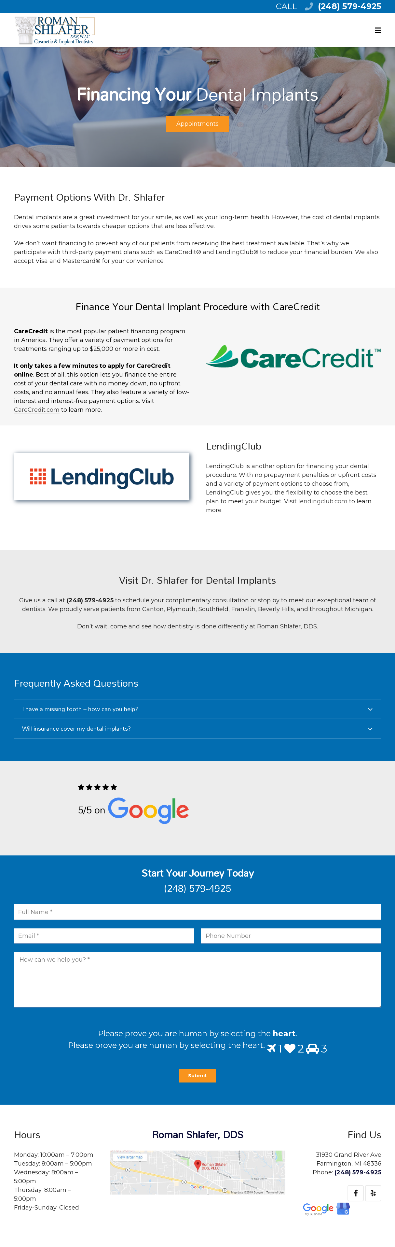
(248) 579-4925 (349, 6)
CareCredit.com (37, 409)
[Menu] (378, 30)
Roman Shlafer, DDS (197, 1134)
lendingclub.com (322, 501)
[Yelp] (373, 1193)
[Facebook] (355, 1193)
